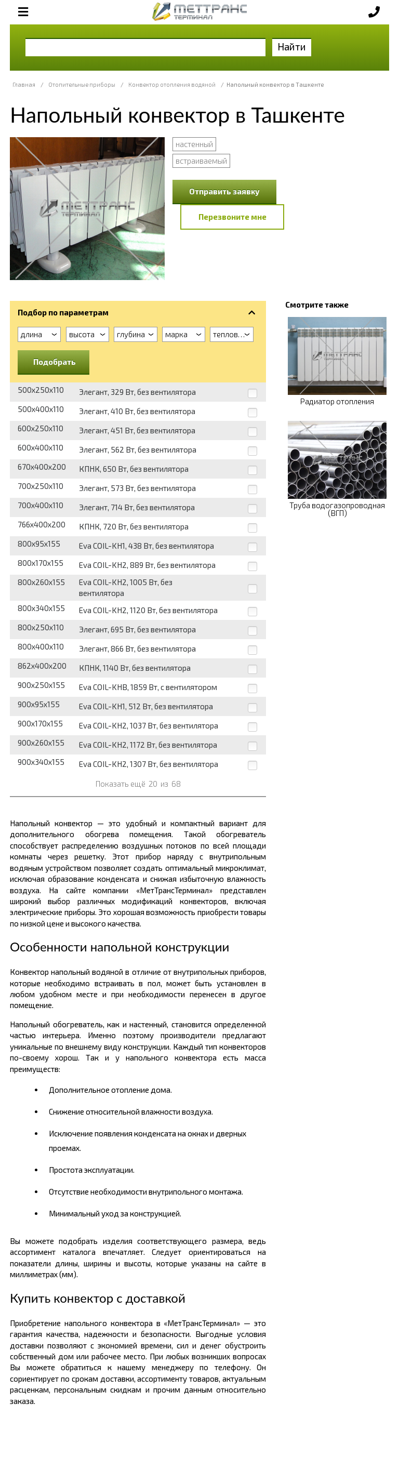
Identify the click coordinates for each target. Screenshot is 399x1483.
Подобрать (54, 361)
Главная (23, 84)
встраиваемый (201, 160)
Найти (291, 46)
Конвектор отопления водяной (172, 84)
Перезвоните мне (232, 216)
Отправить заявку (224, 191)
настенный (194, 144)
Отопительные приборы (81, 84)
